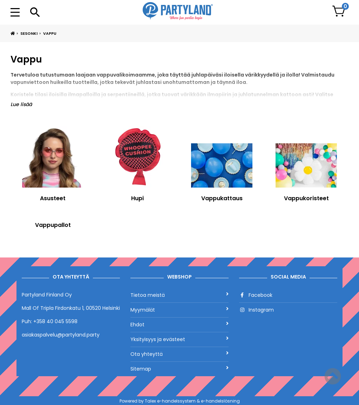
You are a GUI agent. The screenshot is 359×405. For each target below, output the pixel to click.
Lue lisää (21, 104)
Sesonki (29, 33)
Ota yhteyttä (179, 354)
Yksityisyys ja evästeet (179, 339)
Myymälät (179, 309)
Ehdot (179, 324)
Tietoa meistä (179, 295)
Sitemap (179, 368)
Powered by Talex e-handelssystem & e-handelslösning (180, 401)
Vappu (49, 33)
